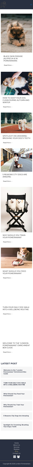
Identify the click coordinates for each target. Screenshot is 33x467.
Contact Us (16, 453)
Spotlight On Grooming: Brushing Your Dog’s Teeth (16, 425)
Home (16, 443)
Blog (16, 451)
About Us (16, 445)
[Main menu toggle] (31, 4)
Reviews (16, 449)
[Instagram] (14, 456)
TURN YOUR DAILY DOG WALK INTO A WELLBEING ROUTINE (14, 384)
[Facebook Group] (18, 456)
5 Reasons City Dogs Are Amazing (16, 416)
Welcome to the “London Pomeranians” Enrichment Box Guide (14, 372)
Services (16, 447)
